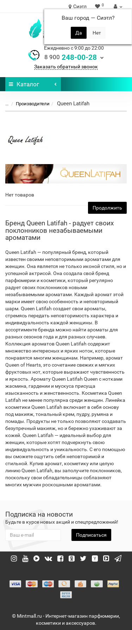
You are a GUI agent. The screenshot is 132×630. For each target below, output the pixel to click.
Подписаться (91, 535)
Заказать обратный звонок (66, 66)
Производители (28, 103)
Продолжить (107, 208)
